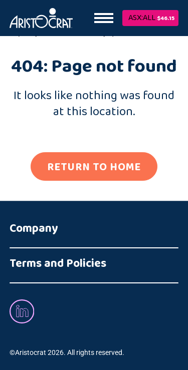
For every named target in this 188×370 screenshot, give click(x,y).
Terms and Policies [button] (58, 263)
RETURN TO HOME (94, 167)
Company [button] (34, 228)
